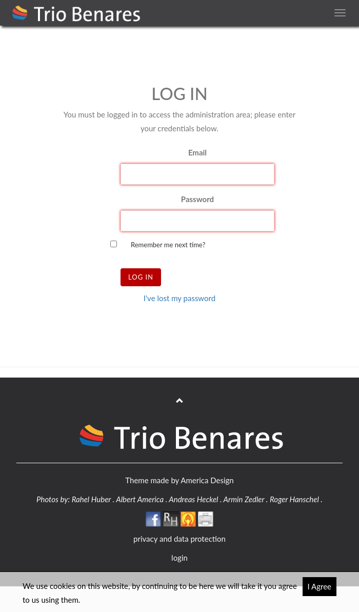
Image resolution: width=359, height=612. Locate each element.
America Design (207, 480)
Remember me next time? (168, 245)
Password (197, 199)
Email (197, 152)
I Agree (320, 586)
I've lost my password (179, 298)
